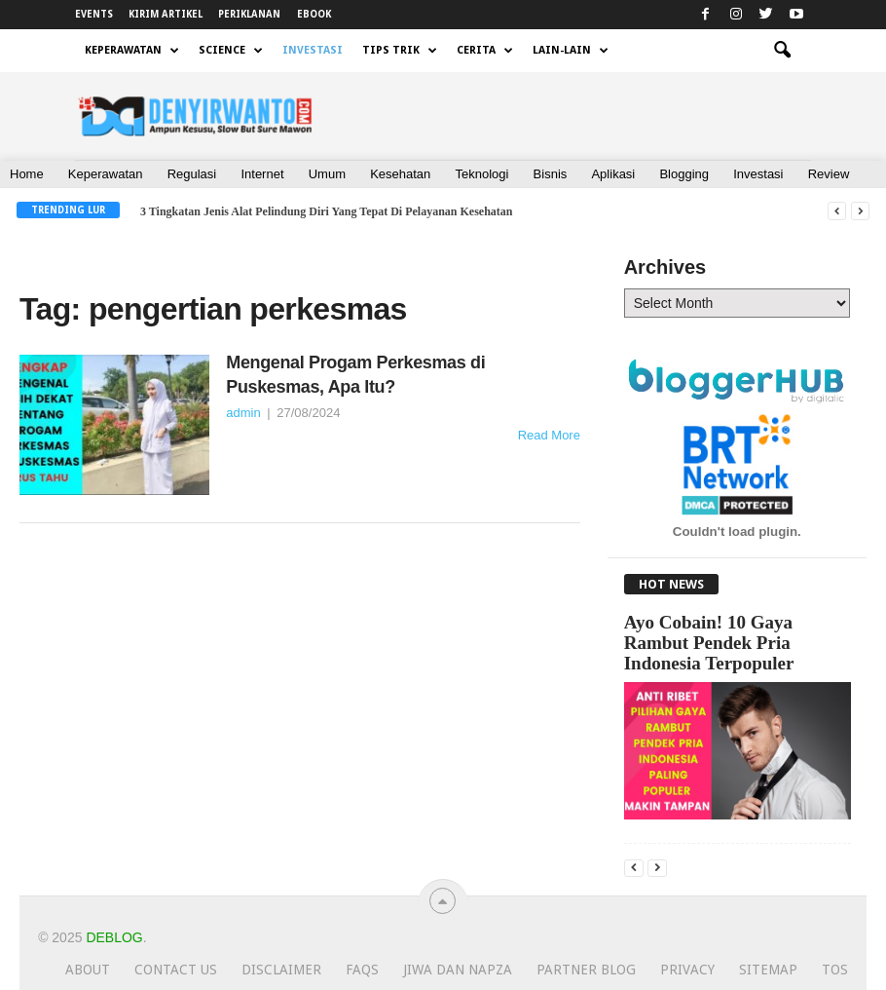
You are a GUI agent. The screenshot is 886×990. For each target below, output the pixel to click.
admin (243, 412)
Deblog (114, 937)
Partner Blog (586, 969)
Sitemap (768, 969)
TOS (835, 969)
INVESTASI (312, 50)
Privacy (687, 969)
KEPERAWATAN (132, 50)
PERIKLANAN (249, 14)
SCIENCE (231, 50)
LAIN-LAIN (571, 50)
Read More (549, 435)
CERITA (485, 50)
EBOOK (314, 14)
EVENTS (94, 14)
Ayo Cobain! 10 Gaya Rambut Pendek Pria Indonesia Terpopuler (709, 642)
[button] (781, 50)
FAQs (362, 969)
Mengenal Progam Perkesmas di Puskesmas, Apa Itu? (355, 375)
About (87, 969)
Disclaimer (281, 969)
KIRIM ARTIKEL (166, 14)
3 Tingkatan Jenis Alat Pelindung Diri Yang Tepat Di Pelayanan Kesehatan (326, 211)
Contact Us (175, 969)
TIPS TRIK (399, 50)
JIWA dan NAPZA (457, 969)
